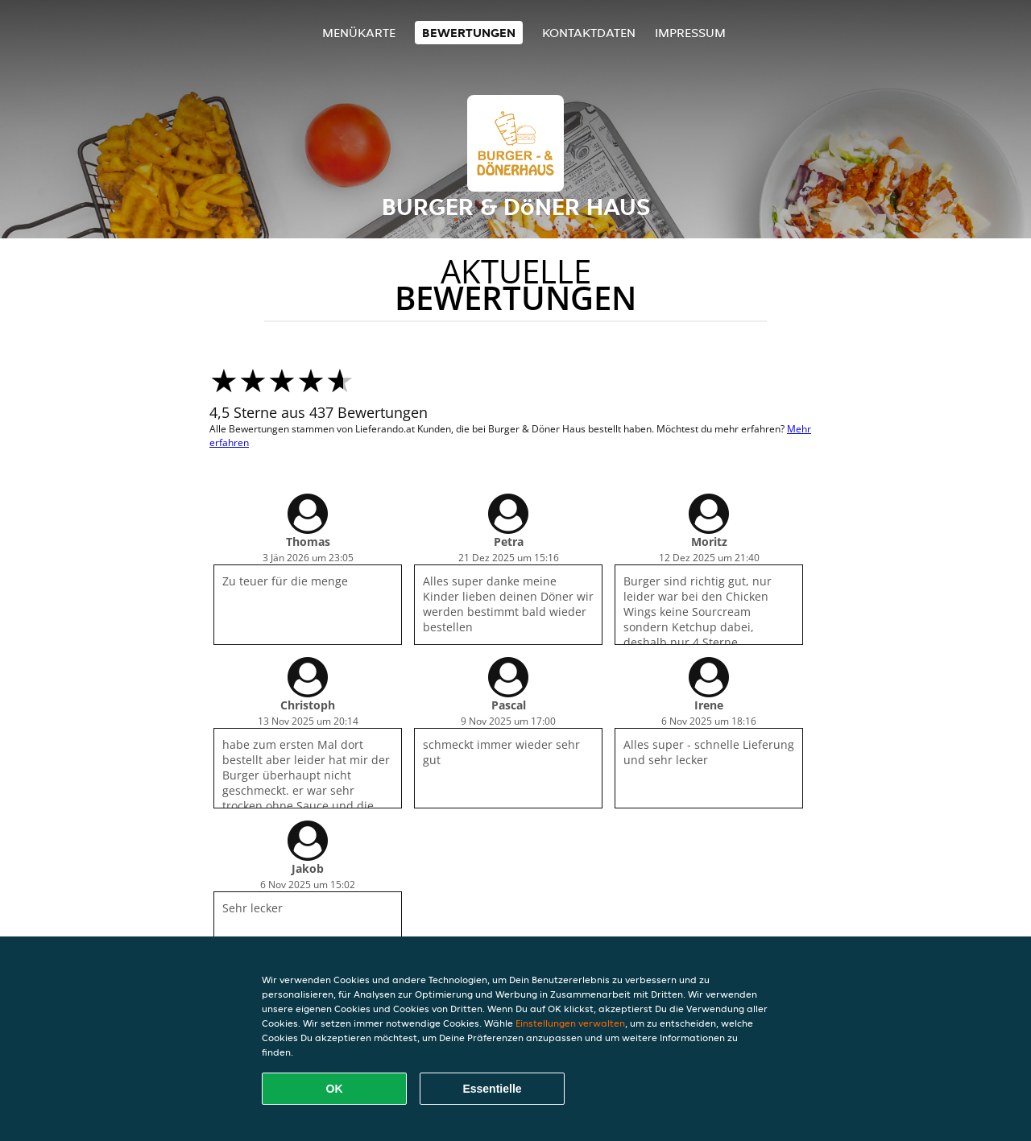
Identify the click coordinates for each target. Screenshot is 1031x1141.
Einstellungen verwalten (570, 1023)
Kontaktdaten (589, 32)
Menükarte (358, 32)
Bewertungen (469, 32)
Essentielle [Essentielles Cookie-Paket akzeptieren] (491, 1088)
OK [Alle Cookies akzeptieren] (334, 1088)
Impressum (690, 32)
